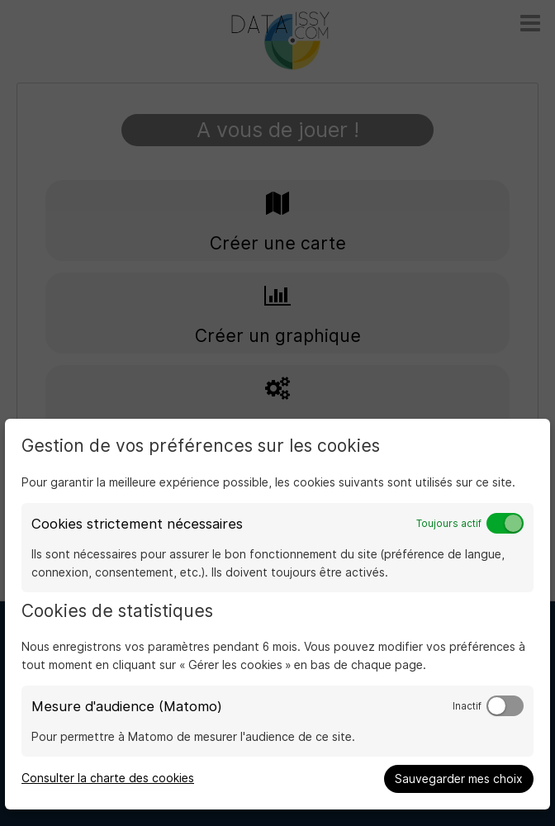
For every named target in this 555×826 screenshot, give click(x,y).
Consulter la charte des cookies (107, 778)
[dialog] (277, 614)
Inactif (467, 706)
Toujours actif (448, 523)
